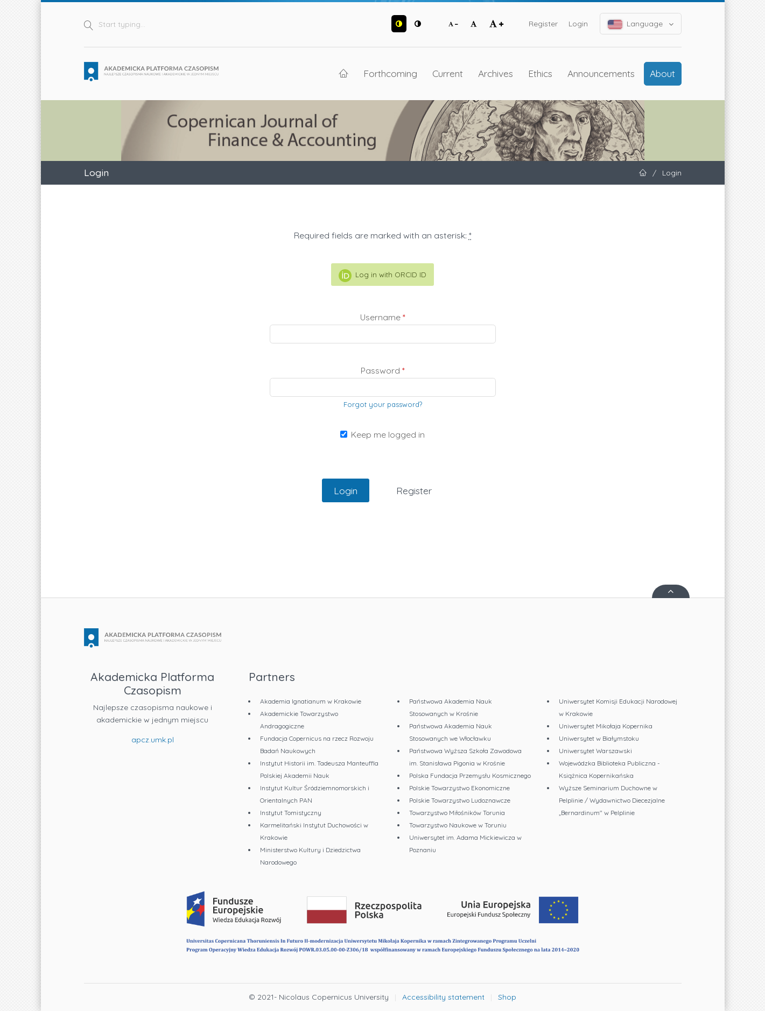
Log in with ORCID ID (382, 275)
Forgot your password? (382, 404)
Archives (495, 73)
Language (640, 24)
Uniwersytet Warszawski (595, 751)
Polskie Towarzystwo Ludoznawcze (459, 800)
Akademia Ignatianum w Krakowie (310, 701)
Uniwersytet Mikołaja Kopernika (605, 726)
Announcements (601, 73)
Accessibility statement (443, 997)
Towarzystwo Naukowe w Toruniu (458, 825)
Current (447, 73)
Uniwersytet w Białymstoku (599, 738)
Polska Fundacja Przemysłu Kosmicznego (470, 775)
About (662, 73)
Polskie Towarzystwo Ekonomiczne (459, 788)
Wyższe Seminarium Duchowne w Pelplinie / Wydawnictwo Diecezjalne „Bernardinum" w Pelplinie (612, 800)
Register (543, 24)
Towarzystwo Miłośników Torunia (457, 813)
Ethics (540, 73)
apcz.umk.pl (152, 740)
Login (578, 24)
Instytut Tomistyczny (290, 813)
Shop (507, 997)
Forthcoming (390, 73)
